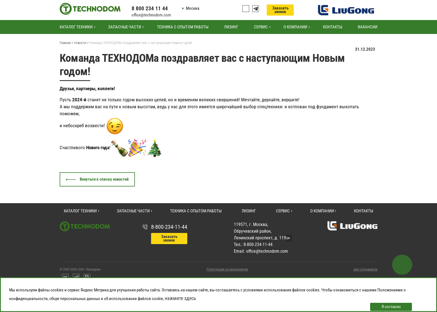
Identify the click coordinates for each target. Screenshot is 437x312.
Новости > (81, 43)
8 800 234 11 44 (150, 8)
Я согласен (391, 306)
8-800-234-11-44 (169, 226)
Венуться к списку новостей (104, 179)
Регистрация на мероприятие (227, 269)
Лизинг (231, 27)
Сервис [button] (261, 27)
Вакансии (367, 27)
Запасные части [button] (124, 27)
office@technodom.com (151, 15)
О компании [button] (295, 27)
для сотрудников (365, 269)
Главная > (66, 43)
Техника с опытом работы (182, 27)
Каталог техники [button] (76, 27)
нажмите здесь (180, 298)
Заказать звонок (280, 10)
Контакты (332, 27)
